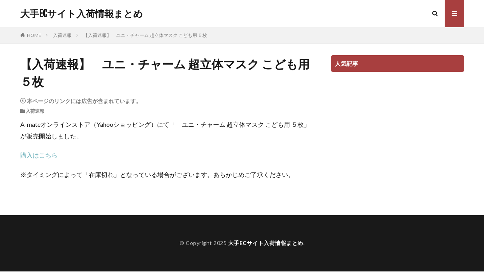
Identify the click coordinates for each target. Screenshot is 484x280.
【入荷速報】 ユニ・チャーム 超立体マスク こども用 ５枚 (145, 35)
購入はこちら (39, 155)
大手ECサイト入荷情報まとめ (81, 13)
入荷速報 (62, 35)
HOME (34, 35)
